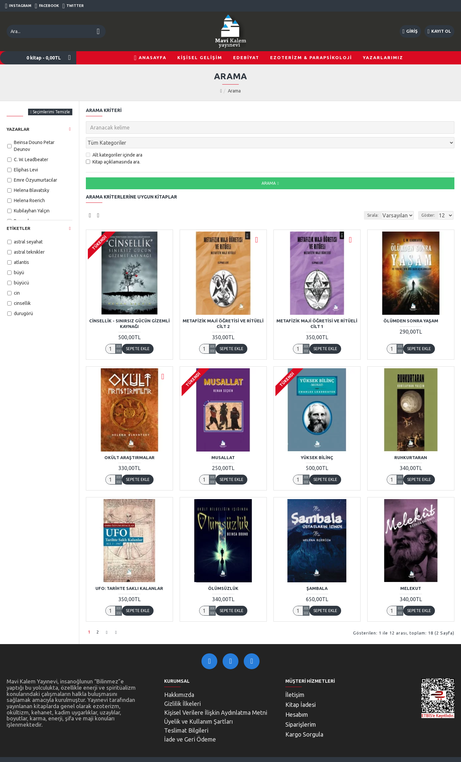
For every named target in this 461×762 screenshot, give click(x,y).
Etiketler (18, 228)
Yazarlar (18, 129)
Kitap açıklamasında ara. (113, 147)
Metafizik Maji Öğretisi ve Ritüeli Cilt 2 (223, 309)
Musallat (223, 443)
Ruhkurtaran (410, 443)
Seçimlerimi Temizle (51, 112)
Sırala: (364, 201)
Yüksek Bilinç (317, 443)
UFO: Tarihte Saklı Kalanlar (129, 573)
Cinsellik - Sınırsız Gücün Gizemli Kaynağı (129, 309)
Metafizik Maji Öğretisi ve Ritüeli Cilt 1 (316, 309)
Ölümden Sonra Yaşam (410, 306)
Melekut (410, 573)
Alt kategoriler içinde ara (114, 140)
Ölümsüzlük (223, 573)
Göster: (430, 201)
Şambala (317, 573)
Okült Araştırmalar (129, 443)
